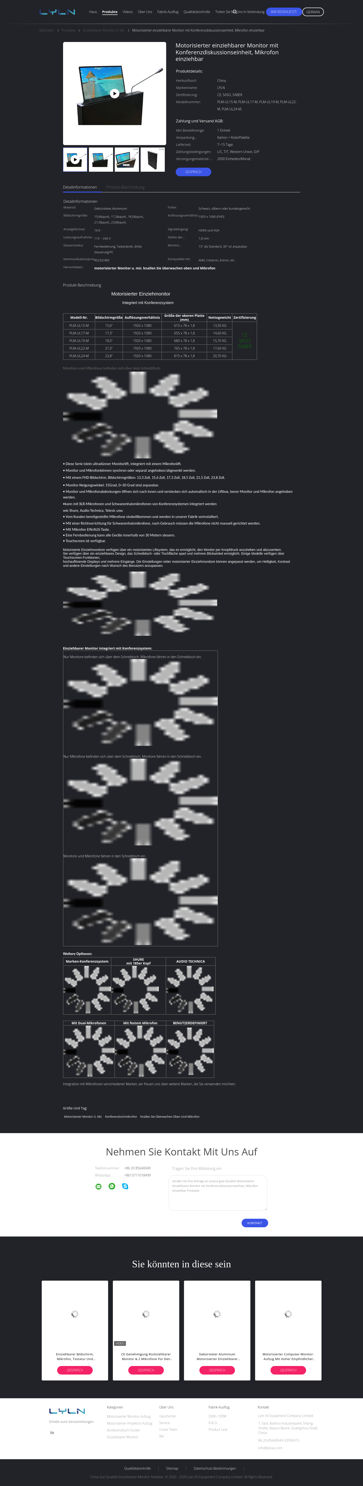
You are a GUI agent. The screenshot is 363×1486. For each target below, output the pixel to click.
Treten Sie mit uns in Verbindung (240, 11)
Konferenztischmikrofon (121, 1117)
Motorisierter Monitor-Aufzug (129, 1416)
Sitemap (172, 1468)
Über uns (145, 11)
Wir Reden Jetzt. (284, 11)
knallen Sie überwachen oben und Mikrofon (169, 1117)
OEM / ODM (217, 1416)
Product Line (217, 1429)
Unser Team (168, 1429)
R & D (212, 1423)
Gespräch (193, 172)
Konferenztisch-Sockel (123, 1430)
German (313, 12)
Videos (128, 11)
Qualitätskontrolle (197, 11)
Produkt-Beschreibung (125, 187)
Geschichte (167, 1416)
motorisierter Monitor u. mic (83, 1117)
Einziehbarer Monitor (122, 1437)
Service (164, 1423)
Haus (93, 11)
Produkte (110, 11)
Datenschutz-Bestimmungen (215, 1468)
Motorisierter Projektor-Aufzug (129, 1423)
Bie (161, 1436)
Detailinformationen (80, 187)
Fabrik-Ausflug (168, 11)
